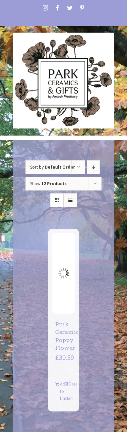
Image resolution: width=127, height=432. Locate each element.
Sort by (52, 167)
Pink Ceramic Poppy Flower (67, 335)
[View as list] (70, 200)
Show (48, 183)
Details (70, 384)
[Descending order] (93, 167)
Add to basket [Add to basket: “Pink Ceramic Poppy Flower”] (61, 391)
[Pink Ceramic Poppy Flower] (63, 273)
